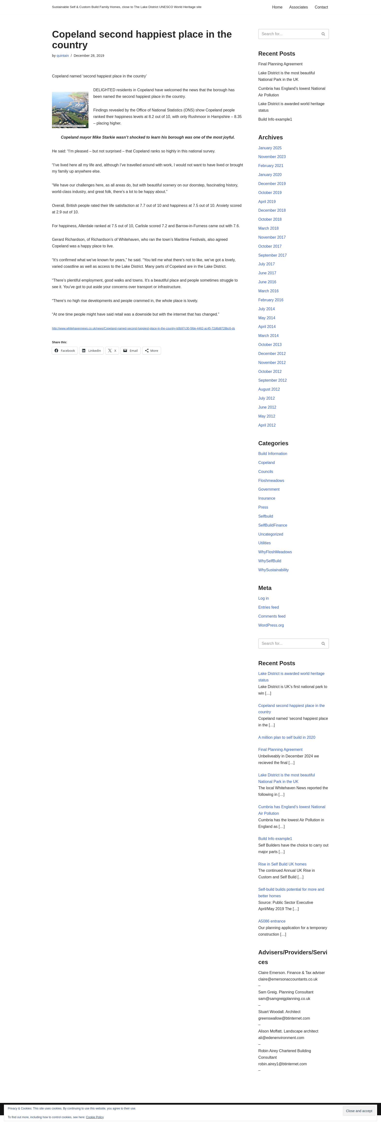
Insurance (266, 502)
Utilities (264, 548)
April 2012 (267, 429)
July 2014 (266, 311)
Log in (263, 603)
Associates (298, 7)
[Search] (288, 34)
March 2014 (268, 338)
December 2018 (272, 212)
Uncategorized (270, 539)
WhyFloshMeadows (275, 557)
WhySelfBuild (269, 566)
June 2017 (267, 275)
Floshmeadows (271, 484)
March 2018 (268, 230)
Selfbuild (265, 521)
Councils (265, 475)
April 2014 (267, 329)
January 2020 (270, 176)
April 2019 (267, 203)
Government (269, 493)
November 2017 (272, 239)
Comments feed (272, 621)
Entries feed (268, 612)
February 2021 (271, 167)
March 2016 (268, 293)
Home (277, 7)
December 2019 (272, 185)
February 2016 (271, 302)
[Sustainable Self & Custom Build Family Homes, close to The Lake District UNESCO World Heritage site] (126, 7)
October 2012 (270, 374)
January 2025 (270, 149)
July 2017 (266, 266)
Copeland (266, 466)
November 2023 (272, 158)
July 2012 (266, 402)
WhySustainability (273, 575)
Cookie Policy (95, 1117)
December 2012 (272, 356)
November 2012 (272, 365)
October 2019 (270, 194)
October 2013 (270, 347)
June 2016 (267, 284)
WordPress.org (271, 631)
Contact (321, 7)
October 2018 (270, 221)
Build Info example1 (275, 120)
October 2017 (270, 248)
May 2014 (266, 320)
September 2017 (272, 257)
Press (263, 512)
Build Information (272, 457)
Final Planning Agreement (280, 64)
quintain (63, 56)
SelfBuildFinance (272, 530)
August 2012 (269, 393)
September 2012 (272, 384)
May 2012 (266, 420)
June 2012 (267, 411)
